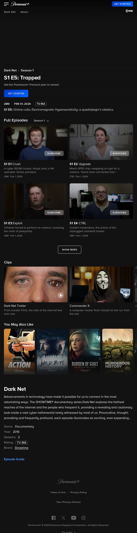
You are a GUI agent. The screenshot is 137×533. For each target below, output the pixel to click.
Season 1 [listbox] (39, 120)
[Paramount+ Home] (68, 482)
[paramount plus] (20, 4)
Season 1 (27, 70)
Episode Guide (14, 459)
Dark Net (10, 12)
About (24, 12)
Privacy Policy (79, 492)
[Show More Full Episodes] (69, 250)
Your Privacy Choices (68, 502)
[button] (6, 5)
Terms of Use (58, 492)
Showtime (21, 448)
